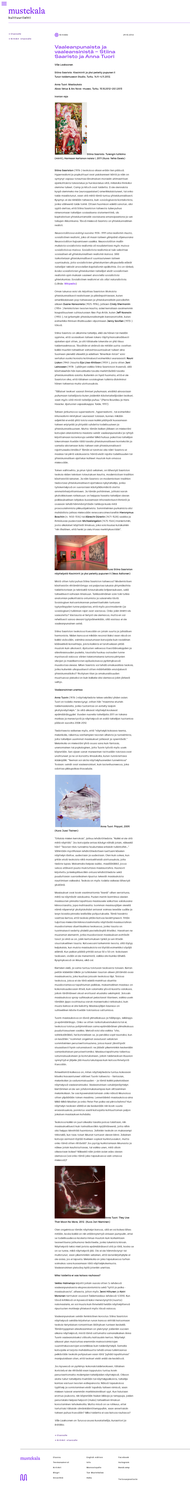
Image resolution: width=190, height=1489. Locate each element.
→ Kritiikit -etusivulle (19, 39)
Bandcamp (124, 1467)
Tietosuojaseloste (128, 1479)
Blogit (56, 1473)
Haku (89, 1478)
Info (89, 1462)
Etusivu (57, 1457)
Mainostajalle (94, 1467)
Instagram (123, 1462)
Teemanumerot (61, 1462)
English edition (95, 1457)
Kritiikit (57, 1468)
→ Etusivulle (14, 34)
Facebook (123, 1457)
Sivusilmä (58, 1478)
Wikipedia (70, 283)
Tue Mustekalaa (95, 1473)
